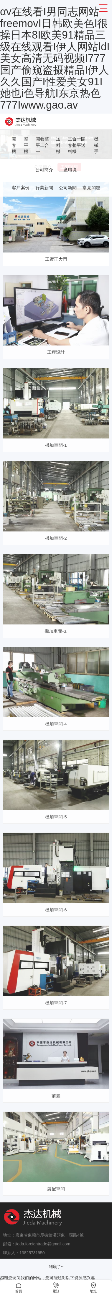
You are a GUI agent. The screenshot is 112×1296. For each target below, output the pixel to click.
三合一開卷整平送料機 (76, 145)
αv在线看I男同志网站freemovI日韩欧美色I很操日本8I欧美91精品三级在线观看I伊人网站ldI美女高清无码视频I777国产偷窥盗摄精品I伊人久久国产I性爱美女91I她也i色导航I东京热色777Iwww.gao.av (55, 58)
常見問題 (91, 187)
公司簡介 (44, 169)
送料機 (58, 145)
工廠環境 (68, 169)
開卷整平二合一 (42, 145)
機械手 (96, 145)
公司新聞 (68, 187)
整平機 (26, 145)
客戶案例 (20, 187)
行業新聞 (44, 187)
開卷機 (14, 145)
